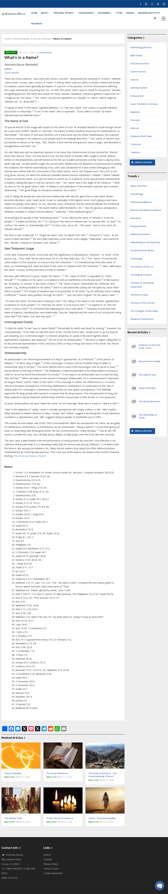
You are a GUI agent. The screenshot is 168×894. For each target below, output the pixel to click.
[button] (160, 886)
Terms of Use (50, 874)
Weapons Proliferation (142, 324)
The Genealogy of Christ (148, 422)
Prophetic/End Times (141, 142)
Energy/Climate (138, 232)
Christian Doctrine (139, 69)
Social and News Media (142, 256)
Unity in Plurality (147, 393)
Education (135, 224)
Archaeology (136, 199)
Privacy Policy (50, 869)
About (47, 14)
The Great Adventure (149, 406)
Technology (136, 264)
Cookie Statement (53, 878)
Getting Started (138, 93)
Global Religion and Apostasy (145, 248)
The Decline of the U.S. (142, 272)
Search (47, 860)
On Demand (110, 14)
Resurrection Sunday (149, 366)
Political (134, 134)
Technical (135, 150)
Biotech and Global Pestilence (145, 215)
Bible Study (11, 57)
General (134, 85)
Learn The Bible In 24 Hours (144, 109)
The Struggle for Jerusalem (144, 316)
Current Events (138, 77)
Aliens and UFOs (138, 191)
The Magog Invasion (141, 280)
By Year (47, 44)
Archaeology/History (141, 53)
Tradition (135, 158)
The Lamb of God (147, 380)
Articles (37, 44)
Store (125, 14)
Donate (137, 14)
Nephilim (135, 117)
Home (35, 14)
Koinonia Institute (42, 28)
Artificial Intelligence (141, 207)
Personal (134, 125)
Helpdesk (64, 28)
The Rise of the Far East (142, 308)
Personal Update (67, 14)
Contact (47, 864)
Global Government (140, 240)
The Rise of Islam (139, 300)
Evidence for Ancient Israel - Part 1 (149, 352)
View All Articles (143, 167)
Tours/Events (90, 14)
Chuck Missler (45, 57)
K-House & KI (137, 101)
